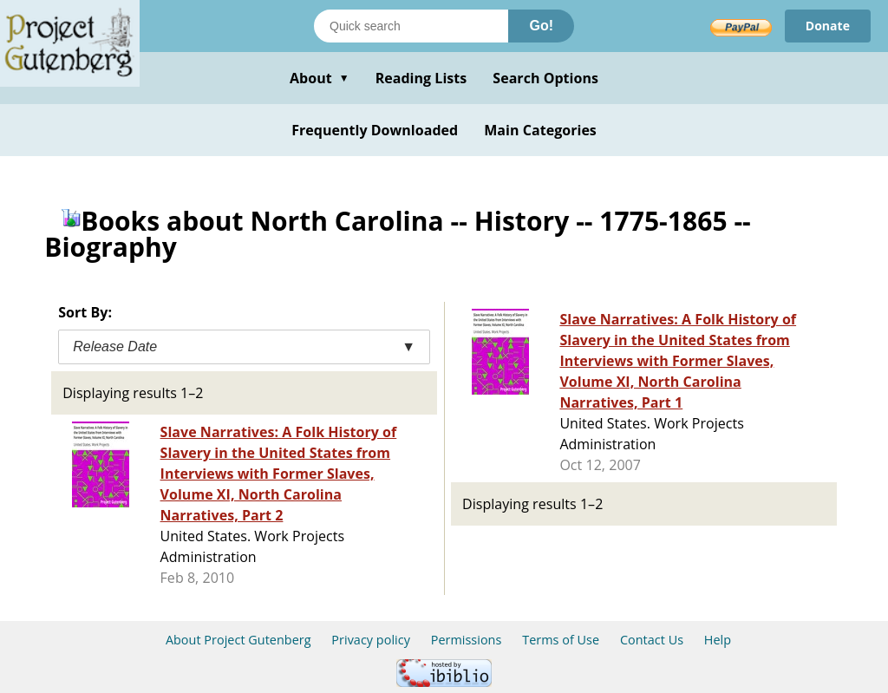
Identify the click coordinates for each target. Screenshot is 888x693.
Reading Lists (421, 78)
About (319, 78)
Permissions (466, 639)
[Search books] (411, 26)
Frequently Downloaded (374, 130)
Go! (541, 25)
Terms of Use (560, 639)
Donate (828, 25)
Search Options (545, 78)
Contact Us (651, 639)
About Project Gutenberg (238, 639)
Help (717, 639)
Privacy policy (370, 639)
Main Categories (540, 130)
